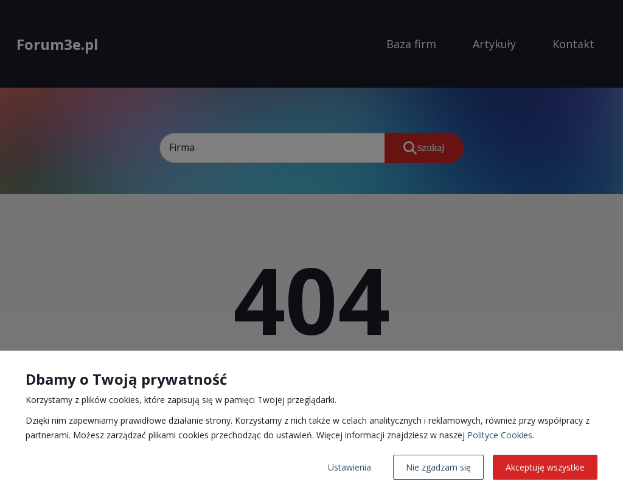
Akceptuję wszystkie (545, 467)
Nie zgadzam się (438, 467)
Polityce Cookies (499, 435)
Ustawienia (349, 467)
